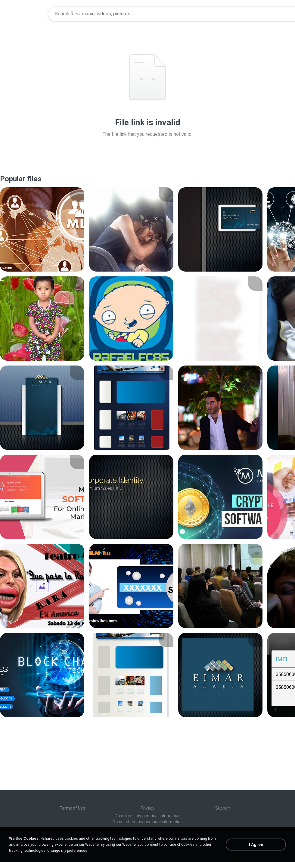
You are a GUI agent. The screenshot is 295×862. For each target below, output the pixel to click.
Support (223, 808)
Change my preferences (67, 850)
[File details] (42, 229)
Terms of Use (72, 808)
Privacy (147, 808)
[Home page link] (24, 14)
